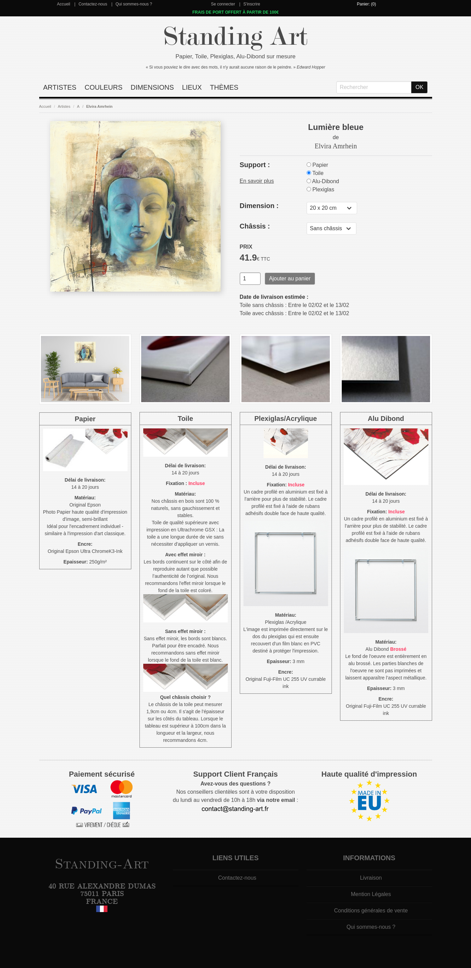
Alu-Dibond (323, 181)
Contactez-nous (92, 4)
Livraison (371, 878)
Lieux (192, 87)
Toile (315, 173)
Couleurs (103, 87)
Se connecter (223, 4)
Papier (317, 165)
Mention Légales (371, 894)
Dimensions (152, 87)
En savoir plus (257, 181)
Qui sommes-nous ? (134, 4)
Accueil (63, 4)
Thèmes (224, 87)
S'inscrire (252, 4)
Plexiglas (320, 189)
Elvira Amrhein (99, 106)
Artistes (59, 87)
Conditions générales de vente (371, 910)
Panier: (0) (366, 4)
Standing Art (235, 37)
